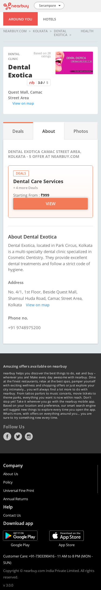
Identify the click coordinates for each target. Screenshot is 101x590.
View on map (23, 103)
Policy (8, 482)
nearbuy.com (15, 31)
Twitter (18, 436)
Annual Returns (15, 498)
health (87, 31)
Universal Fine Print (18, 490)
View (50, 203)
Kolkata (40, 31)
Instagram (29, 436)
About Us (10, 473)
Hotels (49, 19)
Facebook (7, 436)
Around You (20, 19)
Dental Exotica (60, 33)
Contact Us (12, 515)
